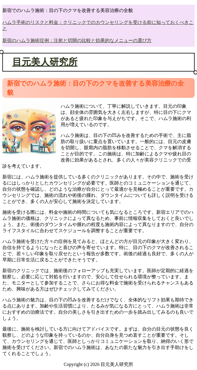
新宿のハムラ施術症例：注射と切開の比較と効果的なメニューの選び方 (77, 40)
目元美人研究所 (45, 62)
